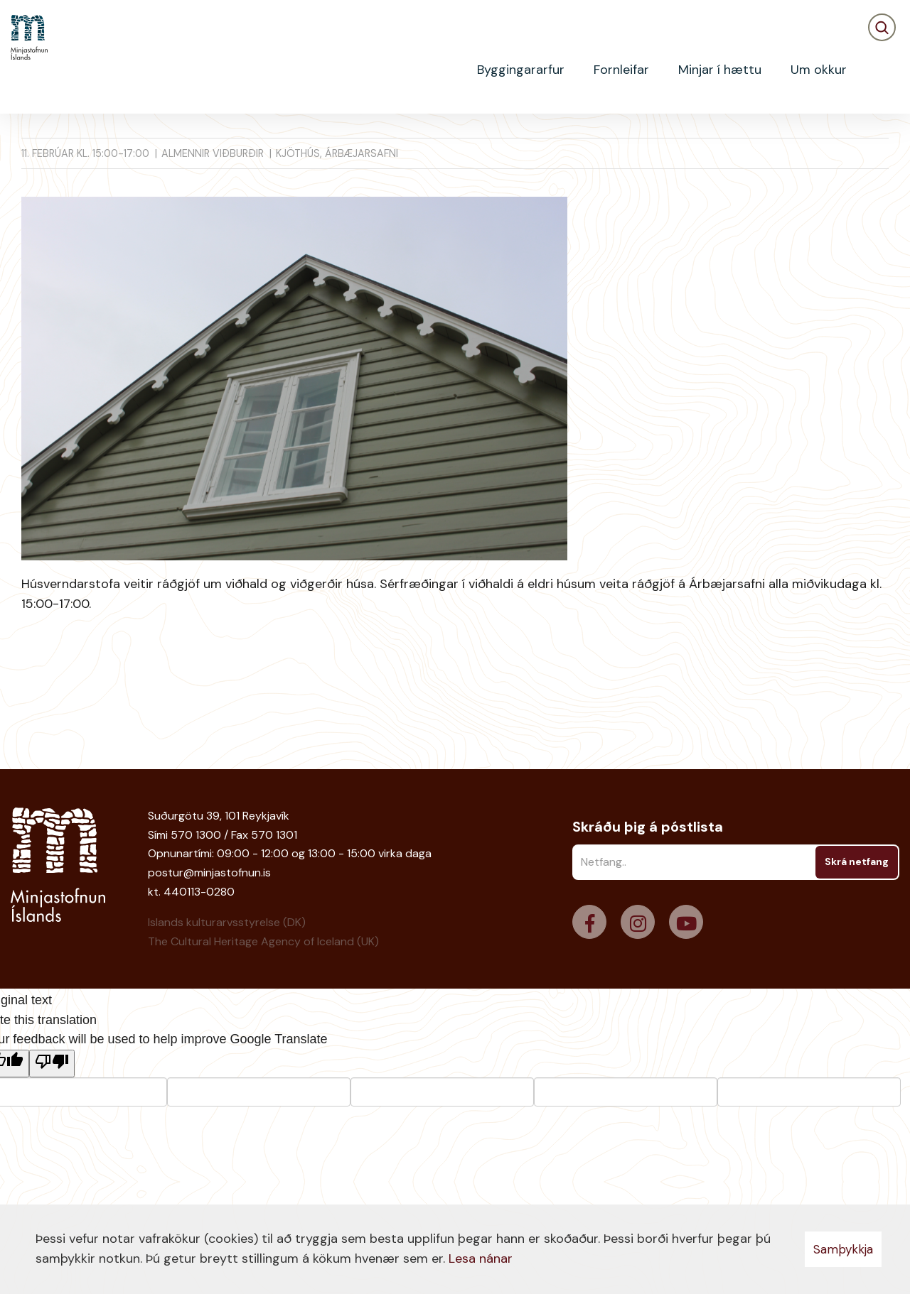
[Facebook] (589, 922)
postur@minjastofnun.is (209, 872)
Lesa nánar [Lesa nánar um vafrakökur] (481, 1258)
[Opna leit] (882, 70)
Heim (33, 138)
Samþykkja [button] (843, 1249)
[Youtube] (686, 922)
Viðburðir (85, 138)
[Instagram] (638, 922)
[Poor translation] (52, 1063)
